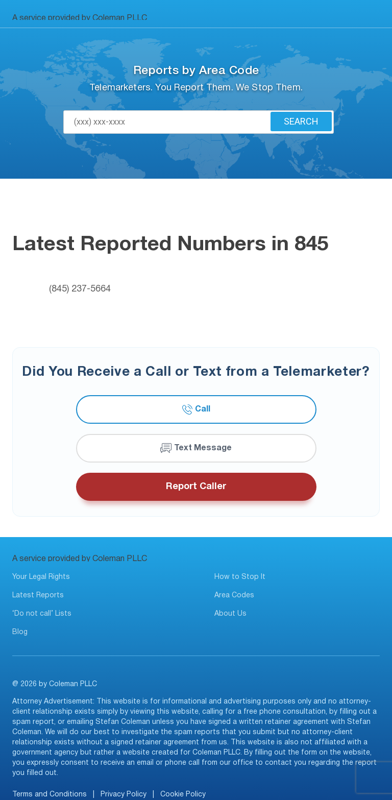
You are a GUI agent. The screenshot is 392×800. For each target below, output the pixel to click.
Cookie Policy (183, 794)
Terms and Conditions (49, 794)
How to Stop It (239, 577)
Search (301, 121)
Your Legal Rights (41, 577)
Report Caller (196, 486)
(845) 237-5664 (80, 289)
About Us (230, 614)
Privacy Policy (123, 794)
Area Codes (234, 595)
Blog (20, 632)
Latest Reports (38, 595)
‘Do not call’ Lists (41, 614)
